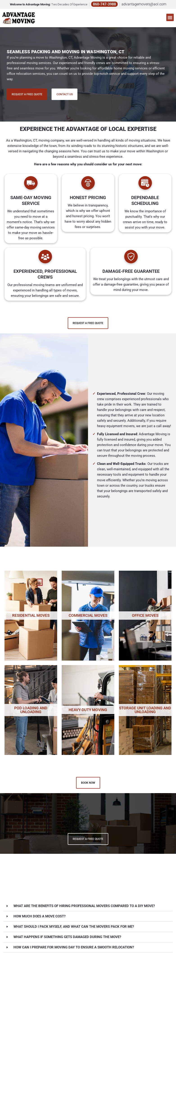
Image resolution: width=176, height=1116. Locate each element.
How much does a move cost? (39, 916)
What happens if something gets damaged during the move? (67, 937)
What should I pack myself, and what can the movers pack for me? (74, 927)
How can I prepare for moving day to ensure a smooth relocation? (74, 947)
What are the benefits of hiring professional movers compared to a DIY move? (84, 906)
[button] (170, 15)
